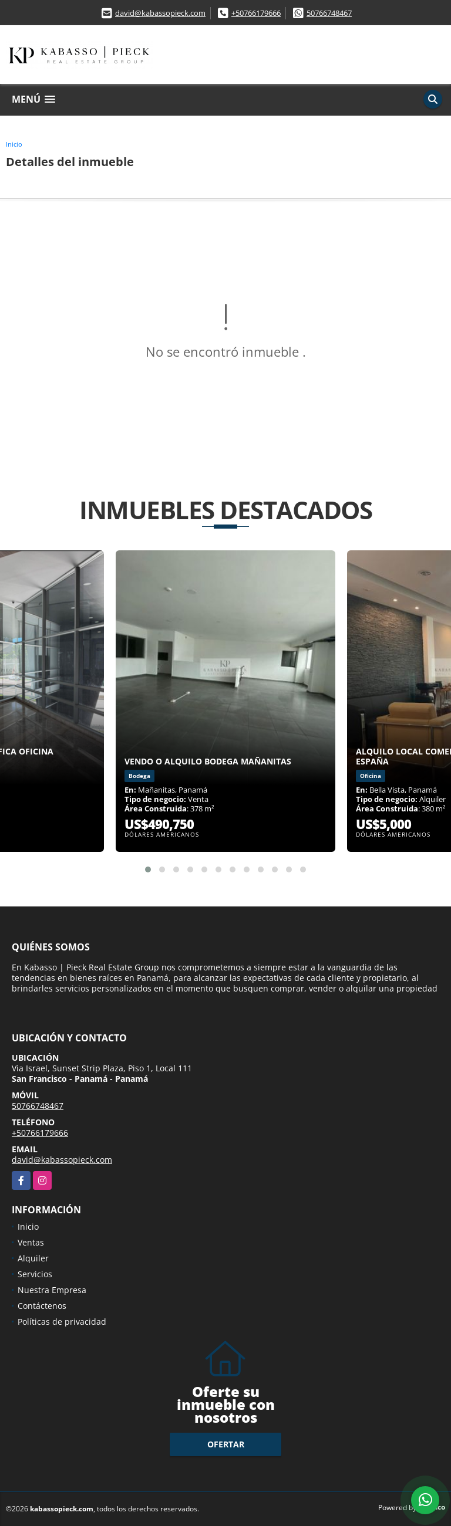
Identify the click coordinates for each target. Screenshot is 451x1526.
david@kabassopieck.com (160, 13)
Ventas (31, 1242)
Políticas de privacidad (62, 1321)
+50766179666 (256, 13)
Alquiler (33, 1258)
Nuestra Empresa (52, 1289)
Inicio (14, 144)
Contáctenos (42, 1305)
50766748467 (329, 13)
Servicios (35, 1274)
